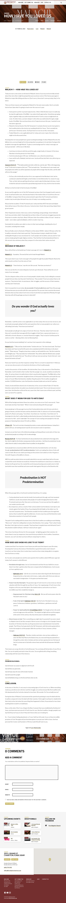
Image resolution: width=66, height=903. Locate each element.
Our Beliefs (6, 885)
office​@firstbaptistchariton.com (12, 870)
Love (13, 20)
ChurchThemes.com (13, 898)
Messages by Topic (30, 882)
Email (7, 789)
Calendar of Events (8, 883)
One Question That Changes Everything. (35, 839)
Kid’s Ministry (18, 882)
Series (42, 20)
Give (42, 2)
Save (44, 82)
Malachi (42, 28)
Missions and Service (19, 886)
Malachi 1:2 (8, 265)
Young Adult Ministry (19, 885)
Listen (30, 82)
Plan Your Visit (7, 880)
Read (37, 82)
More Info (7, 859)
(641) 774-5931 (8, 867)
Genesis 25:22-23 (10, 165)
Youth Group (17, 883)
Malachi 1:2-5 (9, 347)
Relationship (37, 728)
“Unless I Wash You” (35, 831)
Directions (16, 859)
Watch (22, 82)
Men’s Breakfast (14, 831)
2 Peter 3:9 (8, 425)
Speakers (53, 20)
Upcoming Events (18, 880)
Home (5, 20)
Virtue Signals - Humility (15, 739)
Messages (37, 2)
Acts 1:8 (37, 594)
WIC (12, 838)
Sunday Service (7, 882)
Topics (37, 20)
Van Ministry (17, 888)
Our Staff (6, 886)
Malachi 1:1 (47, 250)
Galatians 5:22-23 (30, 601)
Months (59, 20)
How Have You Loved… (19, 20)
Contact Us (47, 2)
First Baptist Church (54, 825)
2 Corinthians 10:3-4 (36, 610)
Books (47, 20)
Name (7, 784)
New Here (20, 2)
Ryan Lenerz (30, 28)
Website (7, 795)
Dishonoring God (42, 739)
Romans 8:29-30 (10, 439)
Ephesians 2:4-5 (18, 574)
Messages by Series (30, 880)
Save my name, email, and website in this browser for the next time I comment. (26, 800)
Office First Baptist (34, 827)
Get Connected (29, 2)
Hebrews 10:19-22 (19, 635)
